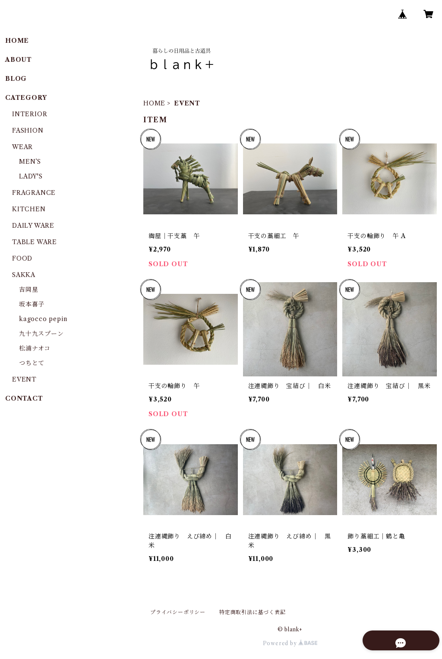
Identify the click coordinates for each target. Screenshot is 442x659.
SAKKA (23, 275)
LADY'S (31, 176)
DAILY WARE (33, 225)
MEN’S (30, 162)
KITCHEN (29, 209)
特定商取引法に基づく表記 (252, 612)
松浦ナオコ (35, 348)
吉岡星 (28, 289)
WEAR (22, 147)
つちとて (31, 363)
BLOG (16, 79)
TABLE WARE (34, 242)
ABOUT (18, 60)
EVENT (24, 379)
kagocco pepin (43, 319)
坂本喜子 (31, 304)
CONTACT (24, 398)
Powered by (290, 643)
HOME (154, 103)
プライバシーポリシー (177, 612)
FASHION (28, 130)
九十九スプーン (41, 333)
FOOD (22, 258)
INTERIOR (29, 114)
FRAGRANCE (34, 193)
